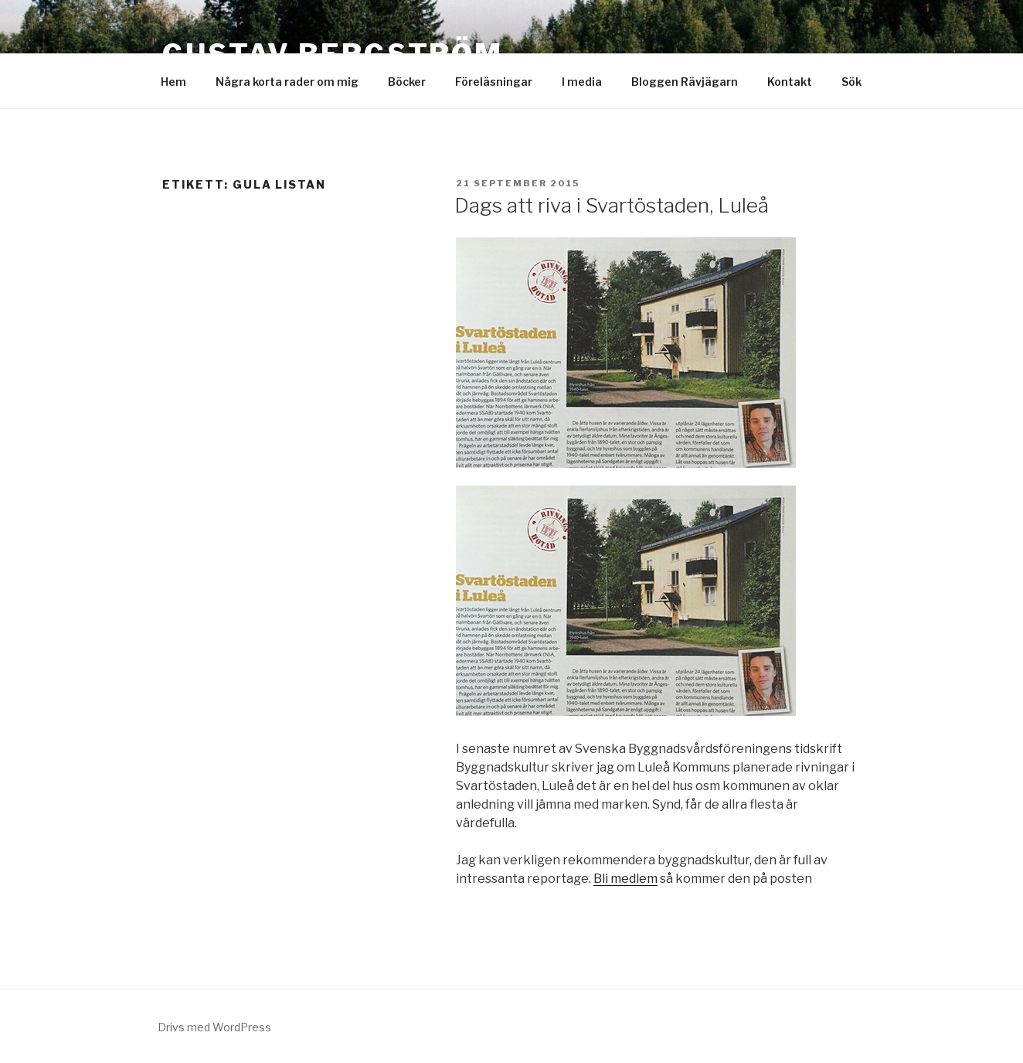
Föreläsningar (493, 81)
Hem (173, 81)
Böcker (407, 81)
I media (582, 81)
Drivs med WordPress (214, 1027)
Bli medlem (625, 878)
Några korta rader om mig (287, 81)
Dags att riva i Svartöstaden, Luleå (611, 205)
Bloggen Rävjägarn (684, 81)
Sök (851, 81)
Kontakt (789, 81)
